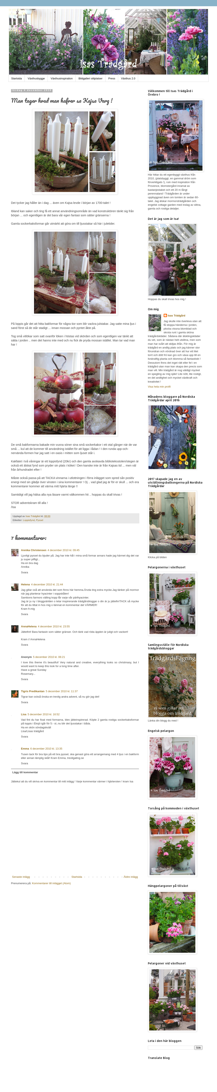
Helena (25, 584)
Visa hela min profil (159, 386)
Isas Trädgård (33, 516)
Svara (24, 572)
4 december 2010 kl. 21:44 (47, 584)
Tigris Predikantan (32, 691)
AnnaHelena (29, 626)
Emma (25, 748)
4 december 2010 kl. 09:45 (64, 550)
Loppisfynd (29, 520)
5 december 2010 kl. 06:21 (49, 657)
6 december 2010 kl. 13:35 (46, 748)
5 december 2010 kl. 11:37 (62, 691)
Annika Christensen (33, 550)
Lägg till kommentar (25, 772)
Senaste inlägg (21, 876)
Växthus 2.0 (128, 78)
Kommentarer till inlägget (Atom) (51, 883)
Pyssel (39, 520)
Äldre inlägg (131, 876)
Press (111, 78)
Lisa (23, 714)
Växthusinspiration (62, 78)
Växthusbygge (36, 78)
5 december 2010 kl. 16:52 (44, 714)
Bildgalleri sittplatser (90, 78)
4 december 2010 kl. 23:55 (54, 626)
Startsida (16, 78)
